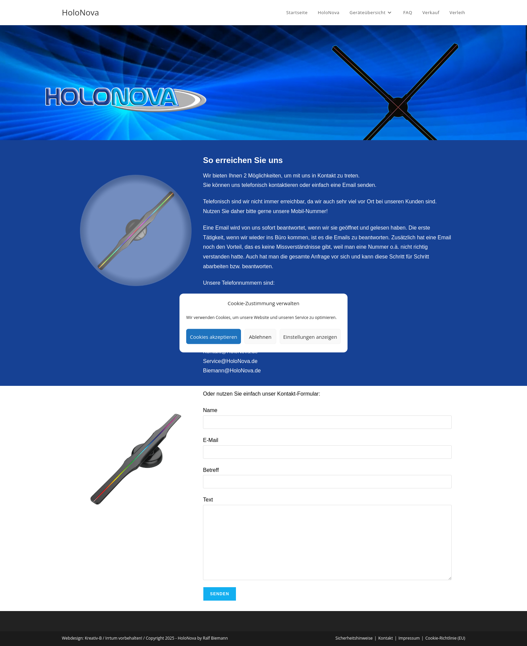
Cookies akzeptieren (213, 336)
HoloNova (80, 12)
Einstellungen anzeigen (310, 336)
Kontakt (385, 638)
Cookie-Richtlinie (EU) (445, 638)
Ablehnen (260, 336)
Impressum (409, 638)
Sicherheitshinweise (354, 638)
